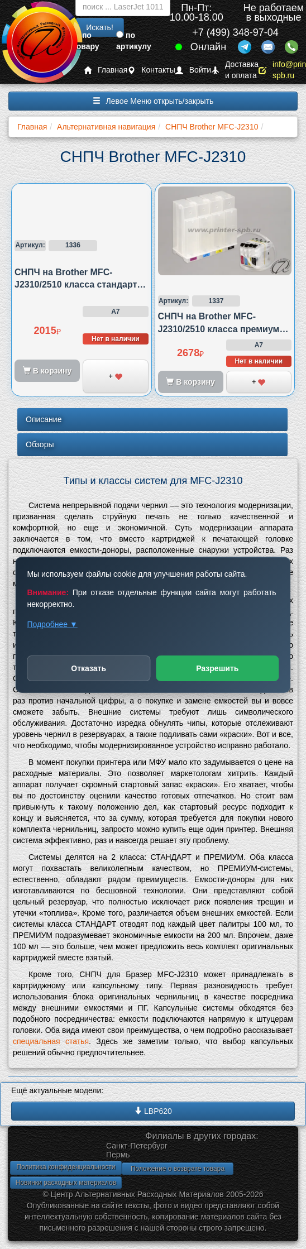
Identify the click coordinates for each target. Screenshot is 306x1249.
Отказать (88, 668)
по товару (86, 41)
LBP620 (153, 1111)
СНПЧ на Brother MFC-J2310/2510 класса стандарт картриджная (76, 284)
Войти (193, 70)
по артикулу (133, 41)
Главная (105, 70)
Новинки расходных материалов (66, 1182)
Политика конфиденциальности (65, 1167)
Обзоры (40, 444)
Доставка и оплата (235, 70)
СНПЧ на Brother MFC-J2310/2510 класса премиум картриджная (219, 329)
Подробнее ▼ (52, 624)
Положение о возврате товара (177, 1169)
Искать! (99, 27)
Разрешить (217, 668)
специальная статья (51, 1041)
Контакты (151, 70)
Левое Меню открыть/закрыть (153, 101)
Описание (43, 419)
